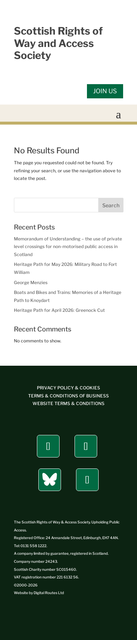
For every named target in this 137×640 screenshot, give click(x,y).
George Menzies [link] (30, 282)
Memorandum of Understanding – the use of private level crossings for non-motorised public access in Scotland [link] (68, 246)
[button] (118, 113)
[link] (68, 403)
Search (110, 205)
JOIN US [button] (105, 91)
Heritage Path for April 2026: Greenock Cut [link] (59, 310)
